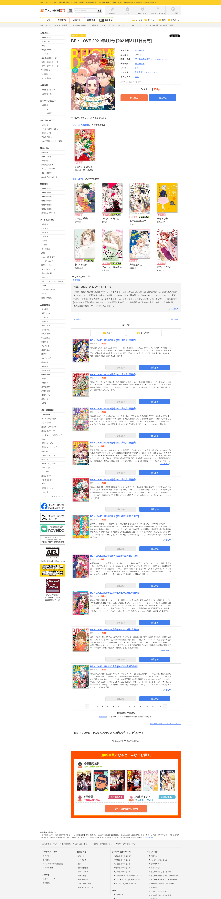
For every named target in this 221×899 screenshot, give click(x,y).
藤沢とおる (45, 395)
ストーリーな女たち (49, 419)
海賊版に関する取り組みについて (52, 561)
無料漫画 (105, 20)
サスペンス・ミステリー (50, 269)
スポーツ (44, 277)
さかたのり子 (46, 358)
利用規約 (153, 887)
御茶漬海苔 (45, 338)
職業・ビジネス (47, 265)
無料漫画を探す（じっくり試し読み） (165, 724)
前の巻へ (78, 319)
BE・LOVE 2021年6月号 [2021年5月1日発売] (113, 374)
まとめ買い (143, 333)
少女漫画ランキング (122, 864)
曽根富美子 (45, 375)
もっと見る (173, 309)
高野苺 (44, 379)
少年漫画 (44, 237)
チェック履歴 (46, 113)
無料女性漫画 (46, 197)
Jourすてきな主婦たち (49, 464)
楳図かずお (45, 330)
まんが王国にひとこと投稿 (51, 141)
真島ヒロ (44, 399)
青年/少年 (91, 20)
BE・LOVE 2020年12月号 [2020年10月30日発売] (115, 593)
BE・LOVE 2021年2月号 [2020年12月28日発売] (114, 516)
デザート (44, 484)
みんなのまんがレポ (49, 177)
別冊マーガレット (48, 455)
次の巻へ (174, 319)
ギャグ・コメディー (49, 261)
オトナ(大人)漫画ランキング (125, 883)
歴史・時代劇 (46, 273)
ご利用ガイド (46, 133)
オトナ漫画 (45, 249)
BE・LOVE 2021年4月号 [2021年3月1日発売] (113, 442)
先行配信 (62, 20)
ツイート (176, 36)
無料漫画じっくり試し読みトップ (74, 844)
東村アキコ (45, 391)
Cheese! (44, 451)
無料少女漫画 (46, 201)
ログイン (44, 109)
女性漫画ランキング (122, 860)
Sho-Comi (45, 472)
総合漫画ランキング (122, 856)
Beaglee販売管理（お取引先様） (162, 883)
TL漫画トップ (46, 70)
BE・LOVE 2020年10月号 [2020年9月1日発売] (114, 666)
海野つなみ (45, 326)
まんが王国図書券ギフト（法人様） (163, 879)
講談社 (138, 68)
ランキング (150, 20)
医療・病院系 (46, 298)
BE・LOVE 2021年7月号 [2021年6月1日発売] (113, 340)
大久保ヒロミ (46, 334)
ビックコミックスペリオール (52, 496)
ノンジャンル (151, 72)
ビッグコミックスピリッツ (51, 435)
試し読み (134, 98)
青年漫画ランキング (122, 868)
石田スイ (44, 317)
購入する (163, 98)
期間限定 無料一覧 (48, 213)
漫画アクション (47, 488)
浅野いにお (45, 313)
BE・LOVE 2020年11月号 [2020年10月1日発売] (114, 629)
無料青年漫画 (46, 205)
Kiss (43, 439)
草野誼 (44, 354)
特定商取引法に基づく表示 (160, 895)
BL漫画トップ (46, 74)
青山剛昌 (44, 309)
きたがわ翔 (45, 346)
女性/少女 (76, 20)
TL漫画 (44, 241)
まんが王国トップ (48, 844)
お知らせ (44, 125)
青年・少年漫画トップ (49, 66)
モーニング (45, 468)
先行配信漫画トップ (49, 58)
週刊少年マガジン (48, 443)
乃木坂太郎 (45, 387)
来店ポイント (174, 20)
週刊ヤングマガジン (49, 427)
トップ (47, 20)
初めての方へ (46, 137)
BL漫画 (44, 245)
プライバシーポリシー (158, 891)
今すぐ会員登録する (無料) (126, 809)
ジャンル (137, 20)
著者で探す (45, 161)
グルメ (44, 294)
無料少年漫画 (46, 209)
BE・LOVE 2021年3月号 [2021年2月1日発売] (113, 479)
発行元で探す (46, 173)
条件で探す (45, 152)
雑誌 (137, 76)
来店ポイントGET (48, 90)
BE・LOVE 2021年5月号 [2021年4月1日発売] (113, 408)
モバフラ (44, 492)
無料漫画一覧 (46, 192)
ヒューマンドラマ (48, 257)
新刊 (162, 20)
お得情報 (46, 883)
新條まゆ (44, 366)
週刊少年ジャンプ (48, 431)
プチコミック (46, 423)
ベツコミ (44, 459)
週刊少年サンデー (48, 476)
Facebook (118, 895)
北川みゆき (45, 350)
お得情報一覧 (46, 94)
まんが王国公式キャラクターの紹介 (163, 875)
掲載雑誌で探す (47, 165)
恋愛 (43, 253)
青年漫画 (44, 232)
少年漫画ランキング (122, 872)
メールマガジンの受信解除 (53, 864)
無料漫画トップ (47, 37)
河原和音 (44, 342)
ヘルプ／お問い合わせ (49, 129)
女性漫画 (44, 224)
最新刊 (107, 332)
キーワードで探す (48, 169)
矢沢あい (44, 403)
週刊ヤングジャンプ (49, 447)
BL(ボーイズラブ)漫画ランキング (127, 879)
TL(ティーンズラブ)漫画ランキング (127, 875)
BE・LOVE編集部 (151, 59)
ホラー (44, 286)
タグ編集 (77, 280)
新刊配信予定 (46, 50)
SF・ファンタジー (48, 290)
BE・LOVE (45, 415)
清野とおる (45, 370)
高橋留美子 (45, 383)
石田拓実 (44, 321)
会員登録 (44, 105)
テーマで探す (46, 157)
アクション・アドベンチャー (52, 281)
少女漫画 (44, 228)
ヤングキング (46, 480)
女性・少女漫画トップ (49, 62)
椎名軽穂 (44, 362)
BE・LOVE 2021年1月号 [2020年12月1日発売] (114, 556)
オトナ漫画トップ (48, 78)
